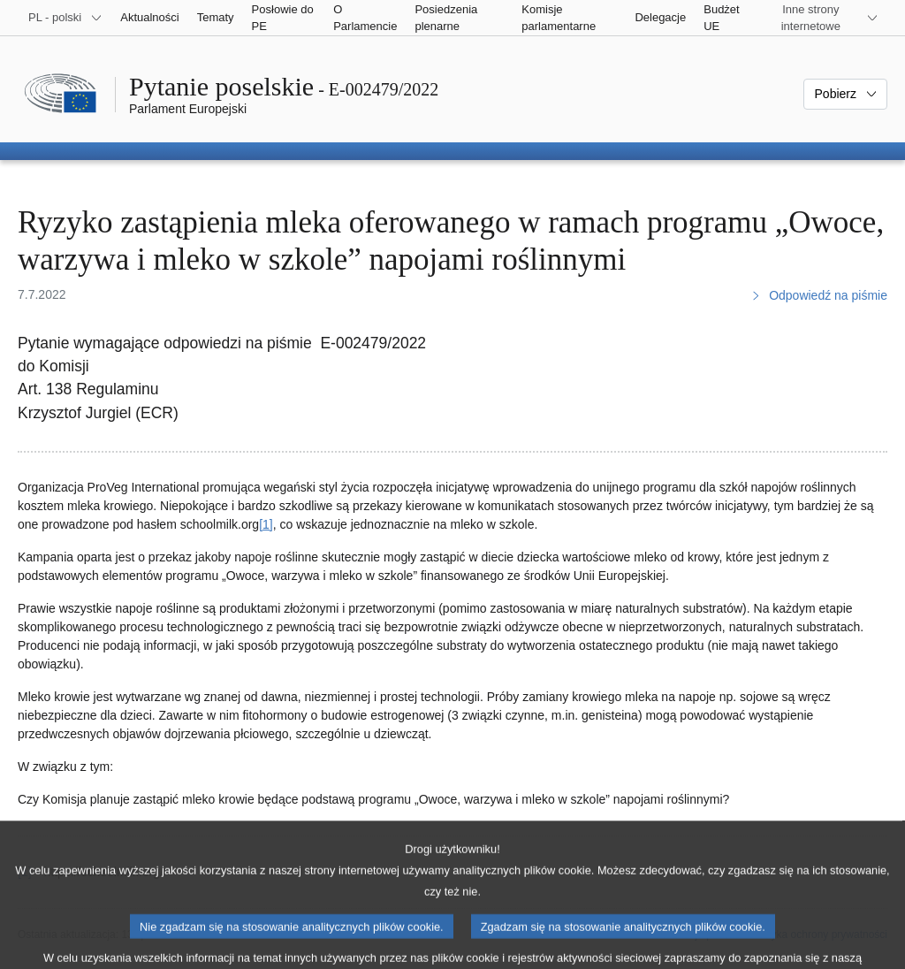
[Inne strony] (821, 17)
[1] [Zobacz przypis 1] (266, 524)
